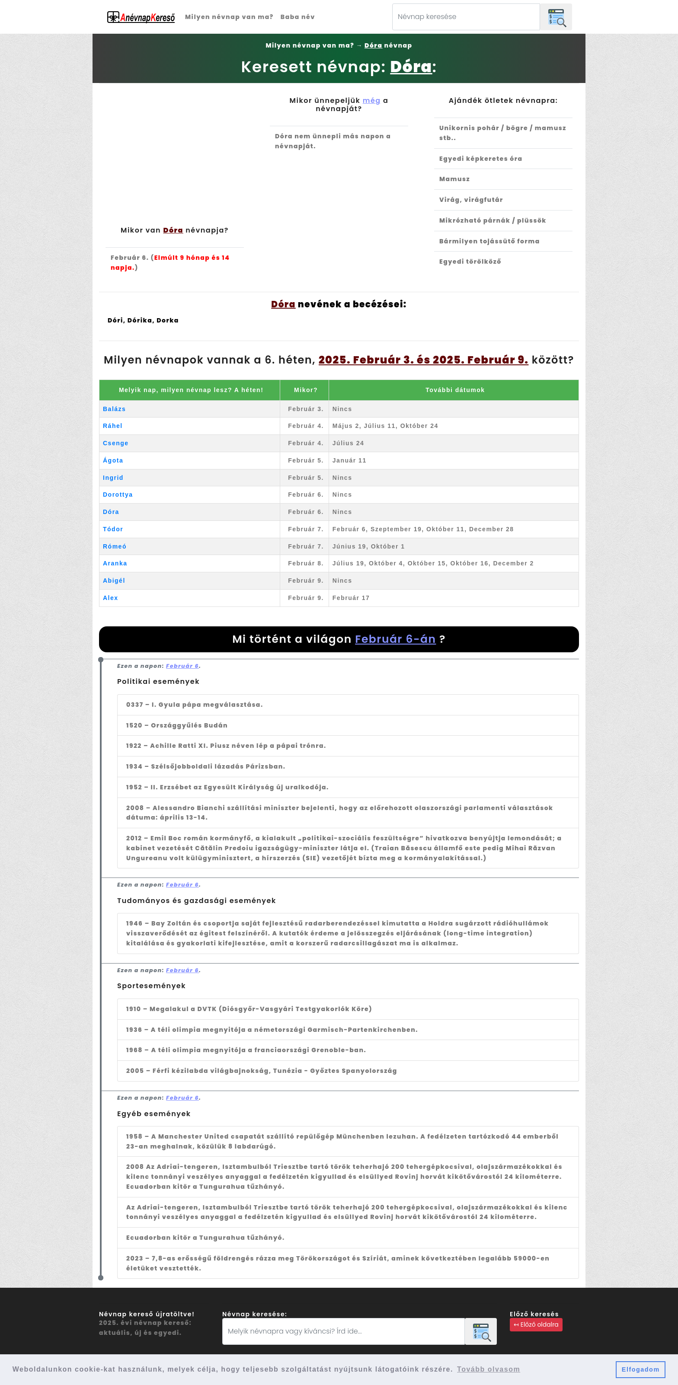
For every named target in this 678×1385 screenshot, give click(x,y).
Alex (110, 597)
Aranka (115, 563)
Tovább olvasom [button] (488, 1369)
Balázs (114, 408)
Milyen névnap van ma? (229, 17)
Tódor (113, 529)
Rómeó (115, 546)
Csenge (116, 443)
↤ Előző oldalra (536, 1324)
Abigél (114, 580)
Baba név (298, 17)
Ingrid (113, 477)
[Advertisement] (174, 161)
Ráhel (113, 425)
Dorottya (118, 494)
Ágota (113, 460)
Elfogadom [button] (641, 1369)
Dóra (111, 511)
